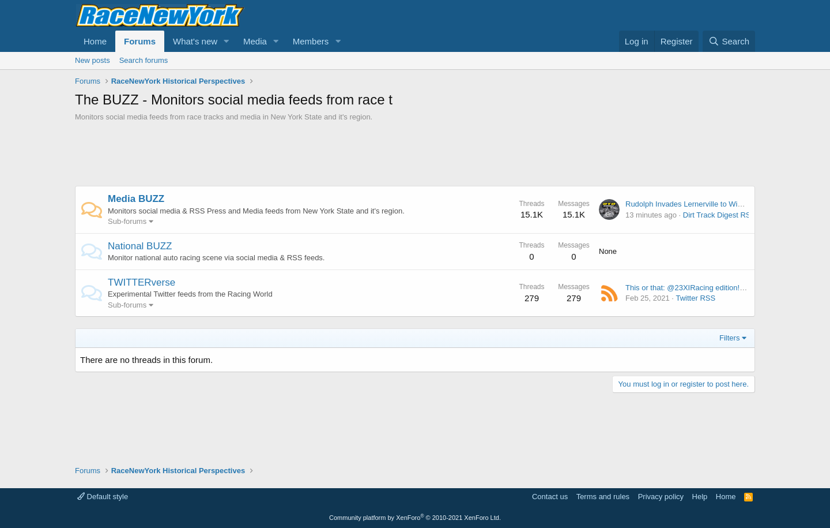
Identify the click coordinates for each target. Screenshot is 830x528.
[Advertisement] (415, 154)
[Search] (729, 41)
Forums (140, 41)
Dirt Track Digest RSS (719, 215)
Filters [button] (729, 338)
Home (95, 41)
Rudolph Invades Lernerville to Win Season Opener (710, 204)
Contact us (550, 496)
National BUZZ (140, 246)
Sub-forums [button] (127, 221)
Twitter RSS (695, 298)
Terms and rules (602, 496)
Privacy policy (661, 496)
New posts (92, 60)
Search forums (143, 60)
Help (700, 496)
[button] (226, 41)
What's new (195, 41)
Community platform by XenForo (415, 517)
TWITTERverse (141, 282)
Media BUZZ (136, 198)
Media (255, 41)
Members (311, 41)
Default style (102, 496)
